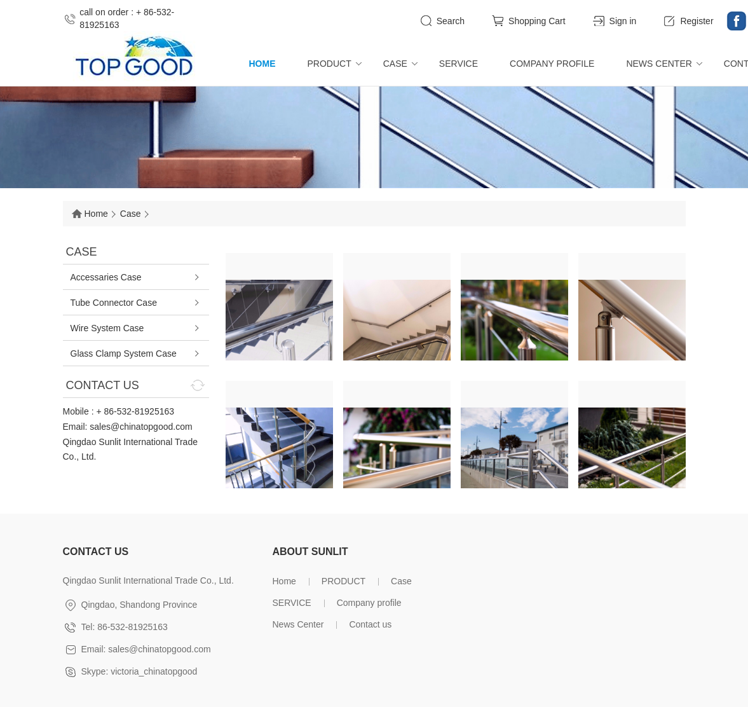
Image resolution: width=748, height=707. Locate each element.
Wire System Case (107, 328)
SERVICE (458, 63)
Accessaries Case (106, 277)
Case (395, 63)
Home (262, 63)
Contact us (370, 624)
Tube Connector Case (114, 303)
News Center (658, 63)
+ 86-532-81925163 (135, 411)
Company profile (552, 63)
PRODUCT (329, 63)
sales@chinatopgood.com (141, 427)
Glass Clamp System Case (124, 353)
